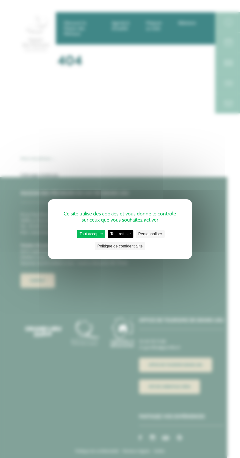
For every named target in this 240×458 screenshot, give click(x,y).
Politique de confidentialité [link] (120, 246)
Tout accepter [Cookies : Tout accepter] (91, 234)
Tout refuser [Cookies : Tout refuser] (120, 234)
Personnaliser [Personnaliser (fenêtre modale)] (150, 234)
